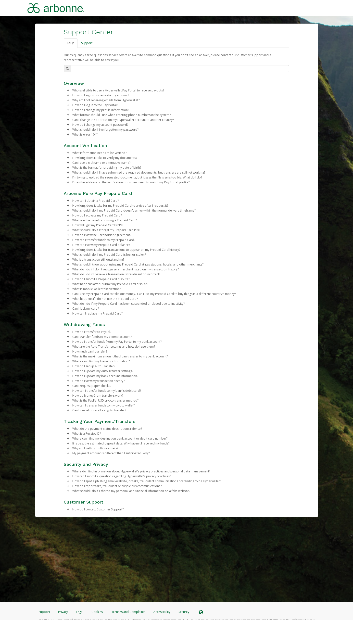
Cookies (97, 612)
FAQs (70, 43)
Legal (79, 612)
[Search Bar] (180, 68)
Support (86, 43)
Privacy (63, 612)
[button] (68, 90)
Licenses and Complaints (128, 612)
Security (183, 612)
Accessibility (161, 612)
